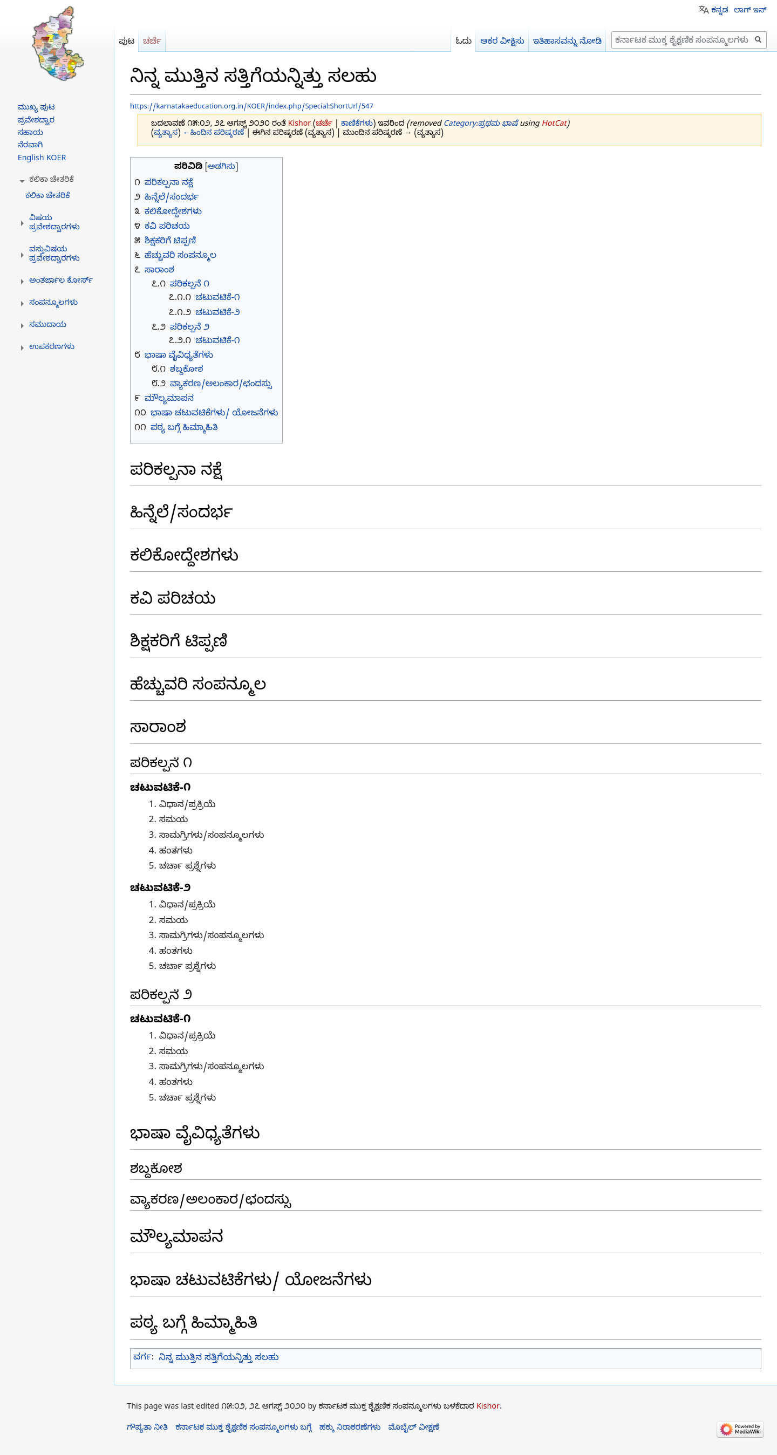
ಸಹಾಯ (30, 133)
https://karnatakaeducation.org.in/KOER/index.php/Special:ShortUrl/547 (251, 107)
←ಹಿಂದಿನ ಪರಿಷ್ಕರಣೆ (213, 134)
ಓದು (463, 42)
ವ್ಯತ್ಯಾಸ (166, 134)
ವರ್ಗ (142, 1358)
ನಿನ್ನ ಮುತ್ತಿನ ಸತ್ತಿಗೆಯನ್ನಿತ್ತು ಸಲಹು (218, 1358)
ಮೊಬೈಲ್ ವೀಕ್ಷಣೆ (414, 1428)
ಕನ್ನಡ (720, 11)
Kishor (488, 1407)
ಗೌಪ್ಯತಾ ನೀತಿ (147, 1428)
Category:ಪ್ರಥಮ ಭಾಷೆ (480, 125)
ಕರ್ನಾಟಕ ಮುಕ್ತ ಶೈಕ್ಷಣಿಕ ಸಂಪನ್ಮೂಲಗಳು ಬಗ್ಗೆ (243, 1428)
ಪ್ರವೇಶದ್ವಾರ (36, 121)
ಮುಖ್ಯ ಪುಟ (36, 108)
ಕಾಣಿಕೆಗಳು (357, 125)
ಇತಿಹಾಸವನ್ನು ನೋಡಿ (567, 42)
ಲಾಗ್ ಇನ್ (750, 11)
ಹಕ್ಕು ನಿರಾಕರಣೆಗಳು (349, 1428)
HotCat (554, 125)
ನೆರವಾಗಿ (30, 146)
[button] (51, 180)
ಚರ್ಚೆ (324, 125)
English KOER (42, 159)
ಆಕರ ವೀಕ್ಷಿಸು (502, 42)
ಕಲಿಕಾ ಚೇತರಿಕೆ (47, 197)
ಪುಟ (126, 42)
